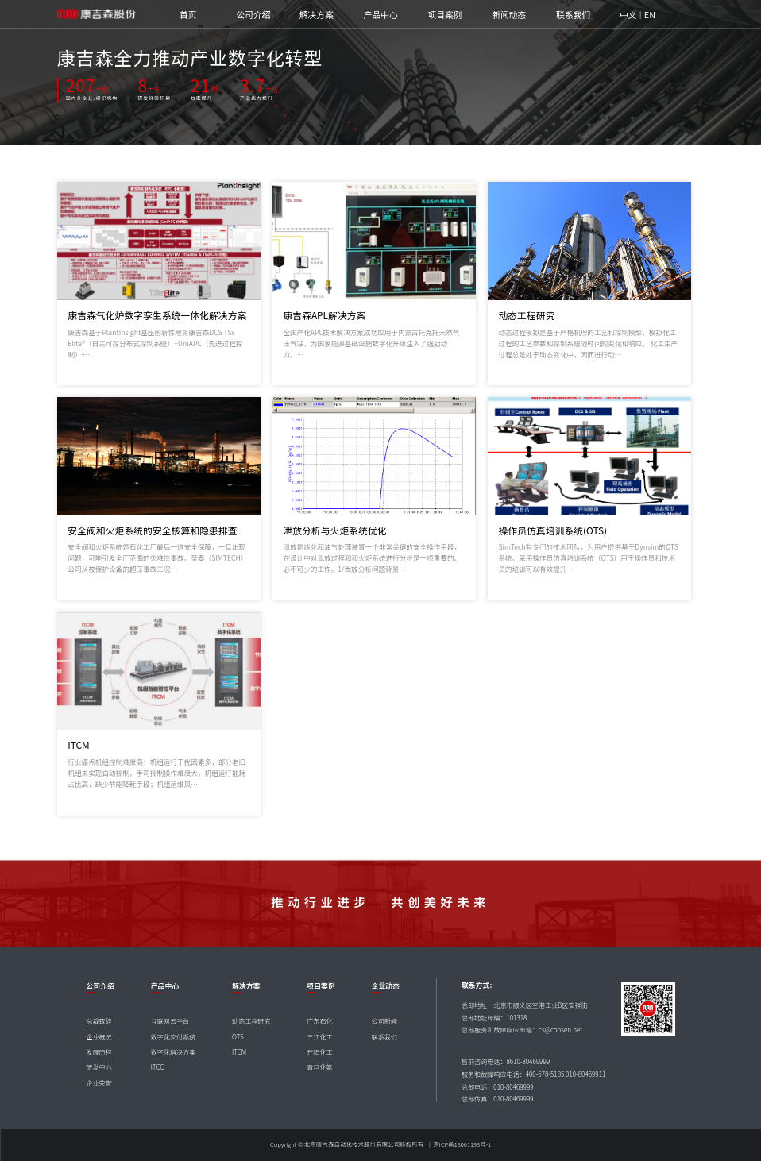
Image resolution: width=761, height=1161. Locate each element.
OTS (238, 1036)
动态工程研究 (251, 1020)
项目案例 (444, 15)
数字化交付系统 (173, 1036)
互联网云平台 (170, 1020)
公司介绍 (253, 15)
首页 (188, 15)
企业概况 (98, 1036)
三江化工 (319, 1036)
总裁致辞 (98, 1020)
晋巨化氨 (319, 1067)
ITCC (157, 1067)
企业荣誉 (98, 1082)
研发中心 (98, 1067)
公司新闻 (384, 1020)
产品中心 (381, 15)
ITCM (239, 1051)
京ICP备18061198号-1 (462, 1144)
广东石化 (319, 1020)
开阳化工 (319, 1051)
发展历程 (98, 1051)
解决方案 (316, 15)
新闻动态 (509, 15)
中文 (628, 14)
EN (649, 14)
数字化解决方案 (173, 1051)
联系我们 (573, 15)
